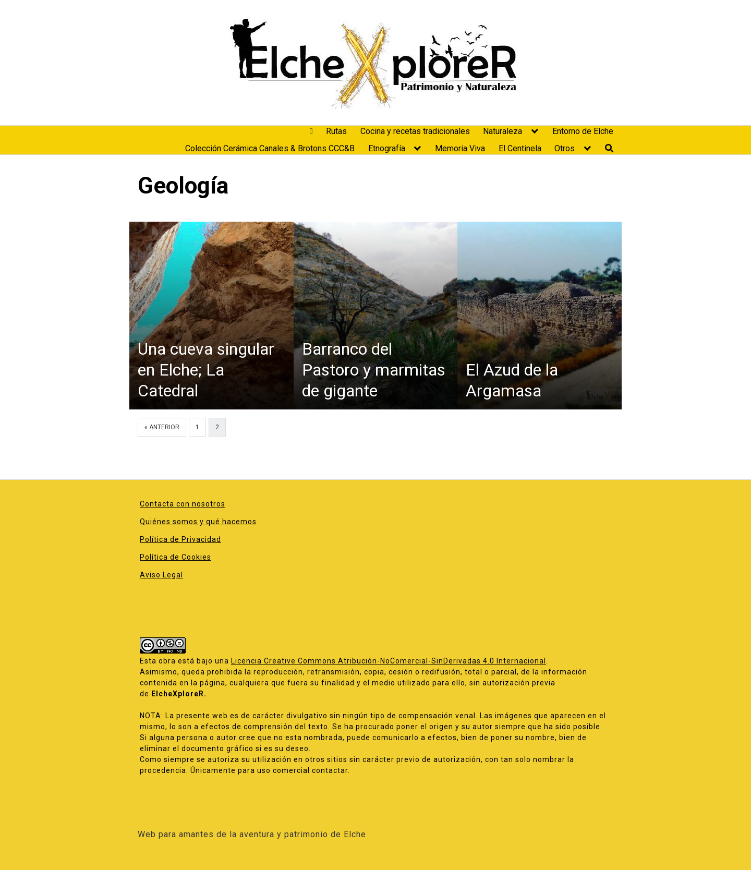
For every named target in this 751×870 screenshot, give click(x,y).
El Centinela (520, 148)
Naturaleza (502, 131)
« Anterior (161, 427)
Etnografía (386, 148)
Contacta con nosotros (182, 504)
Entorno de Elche (582, 131)
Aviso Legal (161, 575)
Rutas (336, 131)
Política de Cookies (175, 557)
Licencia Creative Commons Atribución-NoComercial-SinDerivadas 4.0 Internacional (388, 661)
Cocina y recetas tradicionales (415, 131)
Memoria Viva (460, 148)
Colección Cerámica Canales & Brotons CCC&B (270, 148)
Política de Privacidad (180, 539)
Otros (564, 148)
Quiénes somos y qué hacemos (198, 521)
